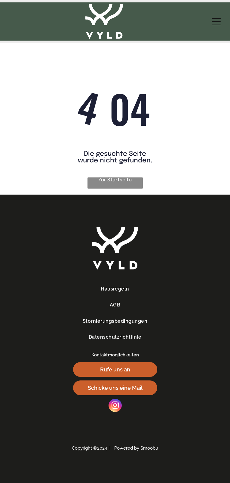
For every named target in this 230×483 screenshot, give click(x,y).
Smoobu (149, 448)
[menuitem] (115, 289)
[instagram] (115, 406)
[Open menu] (216, 21)
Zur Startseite (115, 180)
